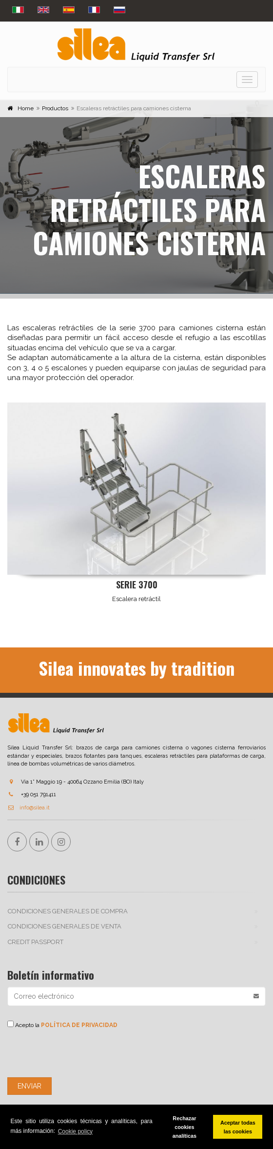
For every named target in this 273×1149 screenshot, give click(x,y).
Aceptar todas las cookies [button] (237, 1127)
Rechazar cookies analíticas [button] (184, 1127)
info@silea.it (28, 808)
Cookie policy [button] (75, 1131)
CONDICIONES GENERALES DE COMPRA (68, 911)
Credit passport (35, 942)
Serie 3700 (136, 584)
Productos (55, 108)
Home (26, 108)
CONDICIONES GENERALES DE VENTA (64, 926)
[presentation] (81, 1053)
